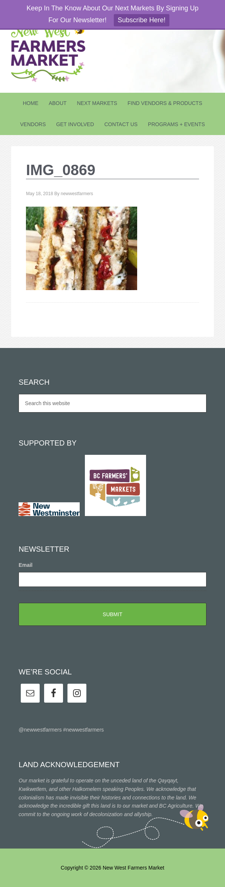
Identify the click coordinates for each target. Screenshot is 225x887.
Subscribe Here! (141, 20)
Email (25, 565)
